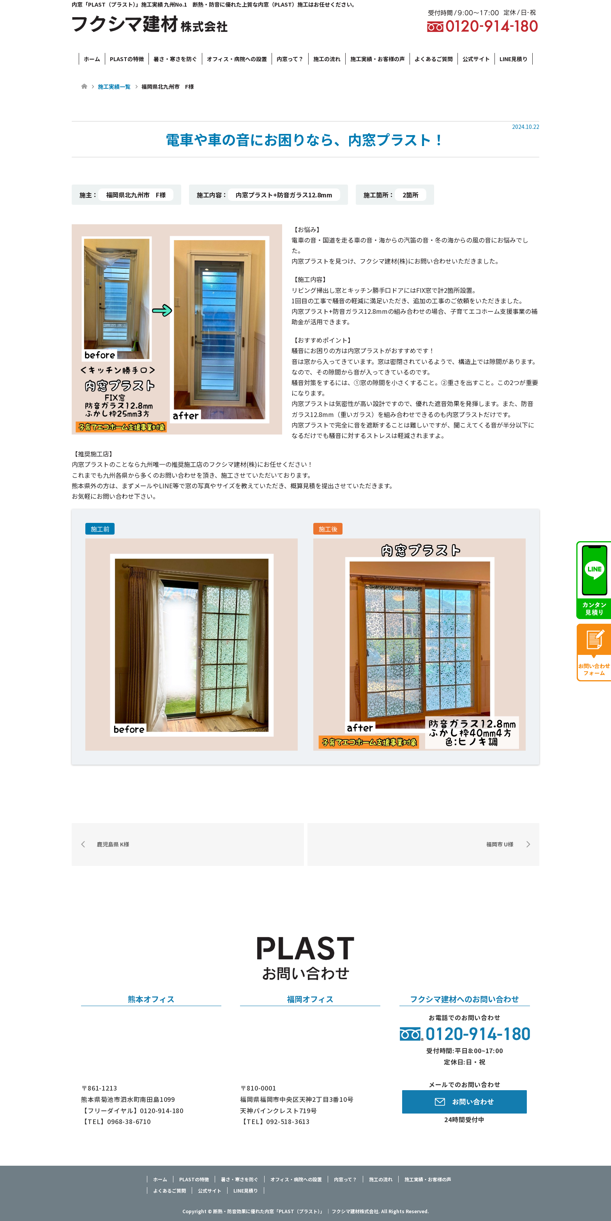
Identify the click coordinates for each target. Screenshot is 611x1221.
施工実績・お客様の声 (377, 59)
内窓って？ (290, 59)
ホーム (92, 59)
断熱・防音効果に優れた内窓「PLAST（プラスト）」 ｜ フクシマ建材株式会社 (295, 1211)
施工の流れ (327, 59)
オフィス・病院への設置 (237, 59)
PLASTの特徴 (127, 59)
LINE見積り (514, 59)
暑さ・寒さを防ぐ (175, 59)
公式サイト (476, 59)
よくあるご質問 (434, 59)
